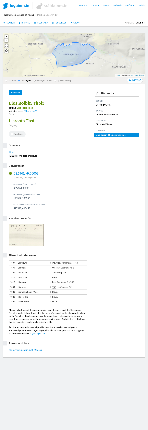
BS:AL (55, 292)
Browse (24, 22)
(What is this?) (30, 111)
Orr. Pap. (56, 267)
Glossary (41, 22)
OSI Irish (10, 80)
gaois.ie (141, 5)
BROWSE (135, 80)
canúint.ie (129, 5)
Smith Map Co (59, 272)
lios (11, 152)
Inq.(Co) (56, 263)
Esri (132, 75)
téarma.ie (82, 5)
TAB (54, 287)
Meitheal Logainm (47, 15)
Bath (54, 277)
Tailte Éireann (139, 75)
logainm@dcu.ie (37, 333)
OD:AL (55, 301)
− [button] (6, 40)
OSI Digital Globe (43, 80)
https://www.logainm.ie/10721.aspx (25, 350)
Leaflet (118, 75)
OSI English (25, 80)
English (140, 22)
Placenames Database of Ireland (18, 15)
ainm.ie (106, 5)
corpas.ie (95, 5)
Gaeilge (129, 22)
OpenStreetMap (62, 80)
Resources (59, 22)
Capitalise (17, 134)
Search (9, 22)
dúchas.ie (117, 5)
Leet (54, 282)
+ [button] (6, 36)
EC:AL (55, 297)
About (75, 22)
